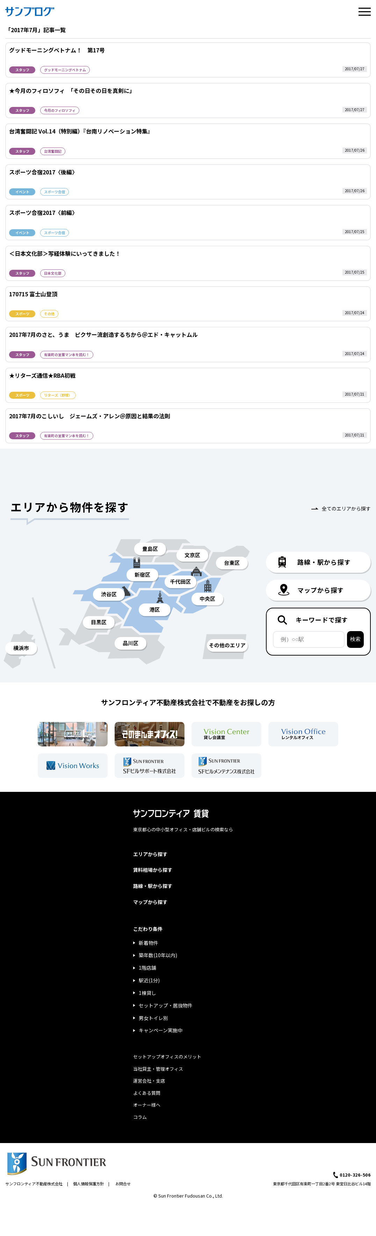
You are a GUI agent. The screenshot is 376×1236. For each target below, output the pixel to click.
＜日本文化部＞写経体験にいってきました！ (65, 253)
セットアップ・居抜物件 (166, 1005)
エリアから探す (150, 854)
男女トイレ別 (153, 1017)
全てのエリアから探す (346, 508)
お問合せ (123, 1183)
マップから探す (150, 901)
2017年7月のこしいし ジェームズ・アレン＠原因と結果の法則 (89, 416)
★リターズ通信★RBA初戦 (42, 375)
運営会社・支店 (149, 1080)
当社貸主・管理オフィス (158, 1068)
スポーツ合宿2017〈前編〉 (43, 212)
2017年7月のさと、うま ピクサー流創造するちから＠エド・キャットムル (103, 334)
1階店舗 (147, 967)
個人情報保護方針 (88, 1183)
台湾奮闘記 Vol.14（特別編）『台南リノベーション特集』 (81, 131)
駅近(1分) (149, 980)
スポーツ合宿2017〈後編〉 (43, 172)
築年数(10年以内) (158, 955)
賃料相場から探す (152, 869)
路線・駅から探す (152, 885)
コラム (140, 1117)
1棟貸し (147, 992)
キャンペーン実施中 (160, 1030)
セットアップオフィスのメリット (167, 1056)
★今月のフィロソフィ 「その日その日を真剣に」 (72, 90)
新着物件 (148, 942)
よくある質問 (146, 1093)
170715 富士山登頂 (33, 294)
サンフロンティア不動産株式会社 (34, 1183)
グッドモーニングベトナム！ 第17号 (57, 50)
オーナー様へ (146, 1104)
